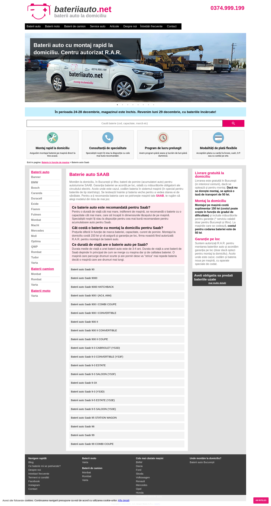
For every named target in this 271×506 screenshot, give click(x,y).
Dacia (139, 466)
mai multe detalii (217, 283)
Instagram (34, 485)
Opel (139, 488)
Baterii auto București (202, 462)
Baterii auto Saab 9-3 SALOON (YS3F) (93, 374)
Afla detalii (123, 500)
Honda (140, 492)
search (233, 123)
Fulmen (36, 214)
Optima (36, 241)
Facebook (34, 481)
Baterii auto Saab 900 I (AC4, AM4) (91, 295)
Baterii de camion (75, 26)
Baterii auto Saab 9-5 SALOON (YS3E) (93, 408)
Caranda (36, 193)
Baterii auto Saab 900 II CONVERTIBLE (94, 330)
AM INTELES (260, 500)
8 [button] (153, 104)
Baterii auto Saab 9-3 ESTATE (88, 365)
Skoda (139, 473)
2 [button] (122, 104)
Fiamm (35, 209)
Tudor (35, 257)
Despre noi (130, 26)
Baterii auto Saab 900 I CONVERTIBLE (93, 312)
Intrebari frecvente (38, 473)
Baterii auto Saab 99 (82, 435)
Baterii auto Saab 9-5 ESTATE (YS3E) (93, 400)
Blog (31, 462)
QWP (34, 246)
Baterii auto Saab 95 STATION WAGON (94, 417)
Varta (34, 262)
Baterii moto (52, 26)
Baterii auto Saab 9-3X (84, 382)
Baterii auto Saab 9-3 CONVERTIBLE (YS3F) (97, 356)
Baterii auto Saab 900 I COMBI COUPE (93, 304)
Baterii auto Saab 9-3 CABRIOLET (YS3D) (95, 347)
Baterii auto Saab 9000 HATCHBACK (92, 286)
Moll (34, 236)
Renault (140, 481)
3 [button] (127, 104)
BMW (34, 182)
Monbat (36, 219)
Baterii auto (34, 26)
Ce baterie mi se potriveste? (44, 466)
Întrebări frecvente (151, 26)
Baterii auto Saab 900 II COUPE (89, 339)
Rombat (36, 252)
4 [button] (133, 104)
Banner (36, 177)
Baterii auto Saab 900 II (84, 321)
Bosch (35, 187)
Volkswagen (143, 477)
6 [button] (143, 104)
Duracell (36, 198)
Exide (35, 203)
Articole (114, 26)
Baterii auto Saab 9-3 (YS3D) (87, 391)
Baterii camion (42, 268)
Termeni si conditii (38, 477)
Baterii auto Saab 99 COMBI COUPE (92, 443)
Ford (138, 469)
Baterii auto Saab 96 (82, 426)
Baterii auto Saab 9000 (84, 278)
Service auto (97, 26)
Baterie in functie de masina (55, 162)
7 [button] (148, 104)
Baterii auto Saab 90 (82, 269)
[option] (135, 67)
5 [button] (138, 104)
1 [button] (117, 104)
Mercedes (37, 230)
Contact (171, 26)
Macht (35, 225)
